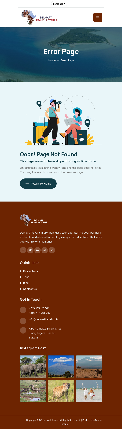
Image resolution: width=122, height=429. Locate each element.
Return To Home (38, 184)
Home (52, 60)
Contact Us (30, 288)
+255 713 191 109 (39, 308)
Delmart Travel (50, 420)
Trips (26, 277)
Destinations (30, 271)
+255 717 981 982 (39, 312)
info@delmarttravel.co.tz (43, 319)
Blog (26, 283)
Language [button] (58, 3)
